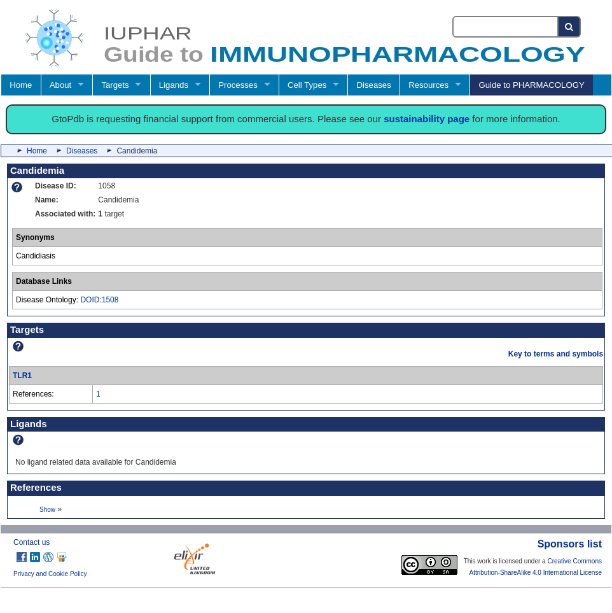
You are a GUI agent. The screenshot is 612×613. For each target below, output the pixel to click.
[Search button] (570, 27)
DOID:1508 (99, 299)
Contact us (31, 542)
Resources (428, 85)
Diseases (374, 85)
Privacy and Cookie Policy (50, 573)
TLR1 (22, 375)
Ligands (173, 85)
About (60, 85)
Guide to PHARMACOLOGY (531, 85)
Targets (115, 85)
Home (21, 85)
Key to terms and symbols (555, 353)
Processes (238, 85)
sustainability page (426, 118)
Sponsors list (570, 544)
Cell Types (307, 85)
